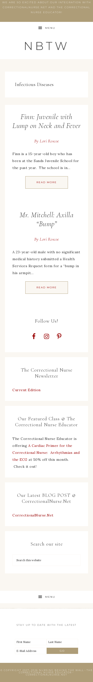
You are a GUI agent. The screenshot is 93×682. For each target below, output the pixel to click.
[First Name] (31, 642)
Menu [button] (50, 28)
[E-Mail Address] (31, 651)
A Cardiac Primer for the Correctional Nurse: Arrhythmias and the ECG (46, 452)
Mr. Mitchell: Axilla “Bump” (46, 219)
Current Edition (26, 390)
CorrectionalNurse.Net (33, 515)
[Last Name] (62, 642)
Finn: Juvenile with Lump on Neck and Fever (46, 121)
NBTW (46, 46)
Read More (46, 182)
